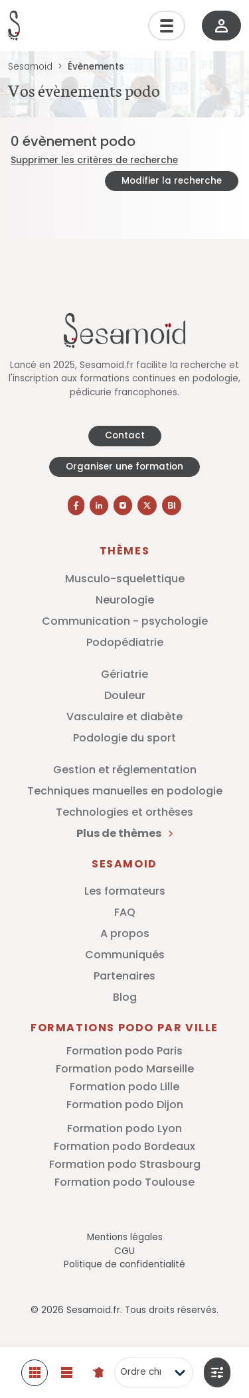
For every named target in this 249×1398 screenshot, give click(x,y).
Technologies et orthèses (124, 812)
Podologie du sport (124, 737)
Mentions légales (125, 1237)
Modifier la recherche (172, 180)
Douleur (124, 695)
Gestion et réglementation (125, 769)
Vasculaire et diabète (124, 716)
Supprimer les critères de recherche (94, 160)
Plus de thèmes (124, 833)
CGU (124, 1251)
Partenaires (124, 976)
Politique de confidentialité (124, 1264)
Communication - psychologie (125, 621)
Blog (125, 997)
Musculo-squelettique (125, 578)
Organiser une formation (124, 466)
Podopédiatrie (124, 642)
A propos (124, 933)
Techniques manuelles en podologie (124, 790)
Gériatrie (124, 674)
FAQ (124, 912)
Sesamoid (30, 66)
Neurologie (125, 599)
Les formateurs (124, 891)
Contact (125, 435)
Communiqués (125, 954)
